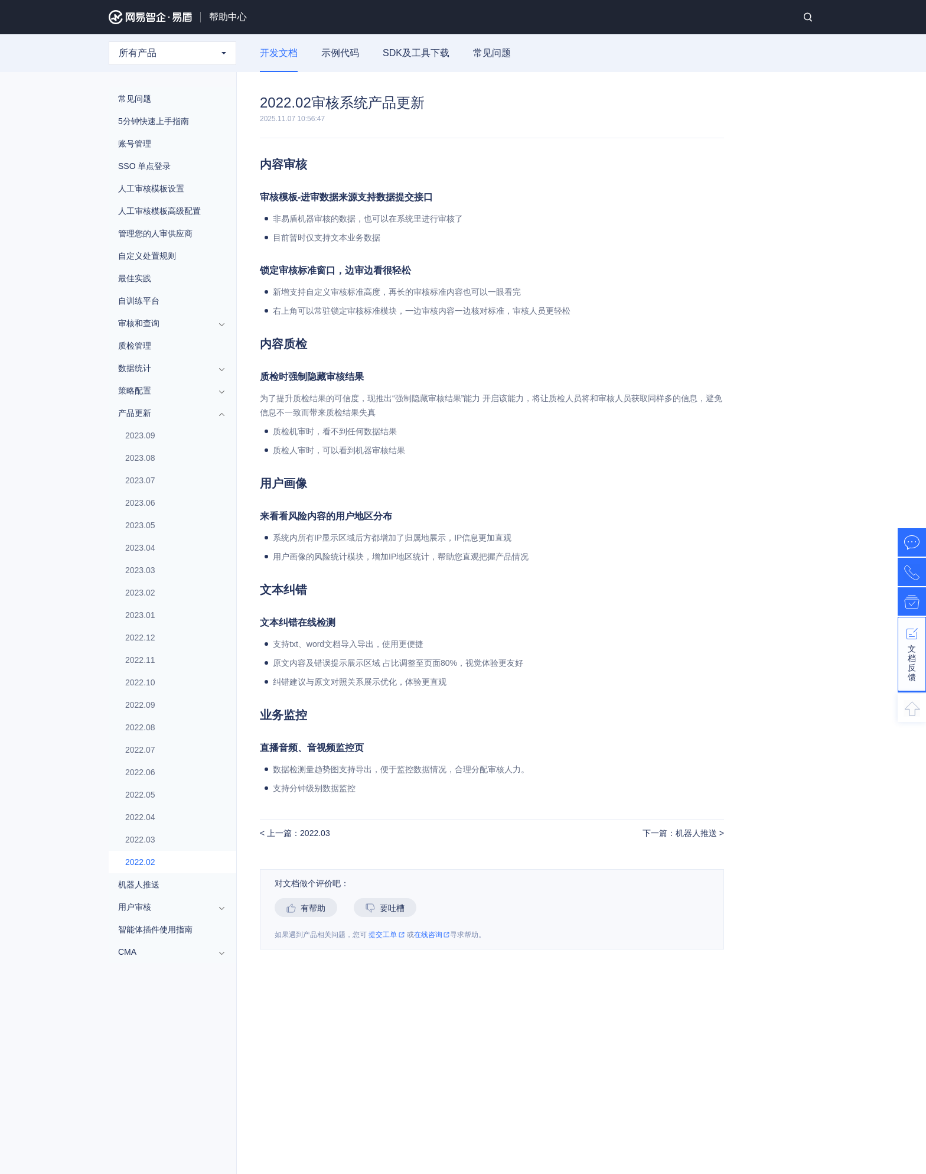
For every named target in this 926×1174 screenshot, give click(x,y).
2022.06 (140, 772)
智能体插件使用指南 (155, 929)
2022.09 (140, 705)
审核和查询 (166, 323)
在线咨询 (432, 935)
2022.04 (140, 817)
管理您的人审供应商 (155, 233)
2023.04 (140, 547)
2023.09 (140, 435)
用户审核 (166, 907)
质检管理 (134, 345)
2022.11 (140, 660)
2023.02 (140, 592)
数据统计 (166, 368)
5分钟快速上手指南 (153, 121)
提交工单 (387, 935)
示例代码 (340, 53)
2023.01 (140, 615)
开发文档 (279, 53)
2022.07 (140, 750)
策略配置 (166, 390)
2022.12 (140, 637)
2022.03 (140, 839)
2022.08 (140, 727)
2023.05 (140, 525)
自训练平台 (138, 300)
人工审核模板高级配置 (159, 211)
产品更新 (166, 413)
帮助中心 (228, 17)
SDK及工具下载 (416, 53)
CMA (166, 952)
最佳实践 (134, 278)
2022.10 (140, 682)
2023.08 (140, 458)
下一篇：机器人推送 (681, 833)
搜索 (808, 17)
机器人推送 (138, 884)
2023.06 (140, 503)
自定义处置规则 (147, 256)
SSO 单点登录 (144, 166)
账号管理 (134, 143)
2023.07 (140, 480)
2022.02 (140, 862)
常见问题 (492, 53)
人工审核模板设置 (151, 188)
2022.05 (140, 794)
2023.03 (140, 570)
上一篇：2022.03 (297, 833)
